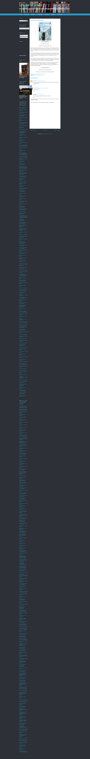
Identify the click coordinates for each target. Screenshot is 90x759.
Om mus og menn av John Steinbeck (22, 469)
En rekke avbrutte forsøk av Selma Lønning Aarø (23, 157)
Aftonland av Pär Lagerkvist (22, 541)
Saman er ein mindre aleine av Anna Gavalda (23, 740)
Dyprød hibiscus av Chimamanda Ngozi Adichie (22, 662)
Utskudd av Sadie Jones (23, 334)
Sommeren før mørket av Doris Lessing (23, 605)
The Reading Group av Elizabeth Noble (23, 298)
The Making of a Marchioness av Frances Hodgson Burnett (23, 442)
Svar (34, 84)
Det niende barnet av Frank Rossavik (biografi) (23, 751)
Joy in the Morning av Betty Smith (22, 396)
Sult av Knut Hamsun (22, 368)
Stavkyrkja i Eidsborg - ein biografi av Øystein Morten (23, 720)
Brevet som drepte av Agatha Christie (22, 678)
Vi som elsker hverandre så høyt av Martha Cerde (23, 145)
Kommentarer (22, 37)
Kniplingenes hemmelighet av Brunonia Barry (22, 220)
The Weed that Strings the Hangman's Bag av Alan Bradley (23, 560)
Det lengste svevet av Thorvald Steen (22, 488)
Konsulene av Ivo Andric (23, 324)
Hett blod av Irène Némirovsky (22, 186)
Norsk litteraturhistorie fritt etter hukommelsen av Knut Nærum (23, 326)
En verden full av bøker (30, 5)
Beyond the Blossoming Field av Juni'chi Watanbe (23, 226)
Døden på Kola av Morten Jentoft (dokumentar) (22, 607)
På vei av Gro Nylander (23, 690)
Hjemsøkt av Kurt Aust (23, 374)
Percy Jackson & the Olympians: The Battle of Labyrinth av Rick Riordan (23, 684)
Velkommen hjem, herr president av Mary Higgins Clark (23, 306)
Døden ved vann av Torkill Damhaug (22, 648)
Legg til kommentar (34, 99)
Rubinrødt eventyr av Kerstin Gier (22, 451)
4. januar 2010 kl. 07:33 (40, 94)
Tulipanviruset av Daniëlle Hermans (22, 480)
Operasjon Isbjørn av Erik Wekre (22, 430)
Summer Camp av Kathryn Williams (22, 207)
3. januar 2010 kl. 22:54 (41, 80)
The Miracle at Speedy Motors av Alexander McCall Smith (23, 173)
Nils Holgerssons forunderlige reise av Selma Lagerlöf (22, 242)
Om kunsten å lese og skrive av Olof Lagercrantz (23, 385)
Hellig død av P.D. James (23, 263)
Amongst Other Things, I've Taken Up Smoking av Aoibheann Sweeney (23, 216)
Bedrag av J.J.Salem (22, 181)
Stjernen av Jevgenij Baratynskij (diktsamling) (23, 639)
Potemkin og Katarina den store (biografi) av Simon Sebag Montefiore (23, 153)
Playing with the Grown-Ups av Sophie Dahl (23, 410)
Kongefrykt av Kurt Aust (23, 370)
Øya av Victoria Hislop (23, 338)
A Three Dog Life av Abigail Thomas (22, 191)
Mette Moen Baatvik (36, 88)
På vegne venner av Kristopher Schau (22, 680)
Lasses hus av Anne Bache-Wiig (22, 293)
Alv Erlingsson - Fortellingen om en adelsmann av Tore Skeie (23, 727)
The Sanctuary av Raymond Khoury (22, 330)
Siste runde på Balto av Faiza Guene (23, 523)
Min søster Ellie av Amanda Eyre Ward (22, 391)
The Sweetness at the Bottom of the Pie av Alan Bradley (23, 656)
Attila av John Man (22, 211)
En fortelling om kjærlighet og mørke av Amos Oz (23, 709)
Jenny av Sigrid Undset (23, 626)
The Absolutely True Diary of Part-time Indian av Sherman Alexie (23, 275)
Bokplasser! (53, 14)
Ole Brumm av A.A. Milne (23, 572)
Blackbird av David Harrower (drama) (22, 706)
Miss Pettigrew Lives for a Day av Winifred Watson (23, 735)
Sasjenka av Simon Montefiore (22, 548)
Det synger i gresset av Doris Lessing (23, 245)
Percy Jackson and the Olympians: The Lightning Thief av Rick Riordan (23, 713)
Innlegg (21, 35)
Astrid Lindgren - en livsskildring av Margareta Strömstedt (23, 563)
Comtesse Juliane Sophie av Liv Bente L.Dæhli (22, 619)
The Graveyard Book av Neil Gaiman (23, 113)
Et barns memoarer (22, 475)
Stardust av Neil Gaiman (23, 361)
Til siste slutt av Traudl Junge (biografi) (23, 584)
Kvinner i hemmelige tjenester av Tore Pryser (23, 312)
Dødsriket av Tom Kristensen (22, 140)
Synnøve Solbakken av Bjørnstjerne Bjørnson (23, 624)
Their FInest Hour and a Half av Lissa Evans (23, 634)
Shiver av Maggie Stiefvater (22, 509)
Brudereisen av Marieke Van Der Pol (23, 579)
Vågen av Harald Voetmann (22, 415)
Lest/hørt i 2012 (60, 14)
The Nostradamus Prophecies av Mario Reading (22, 717)
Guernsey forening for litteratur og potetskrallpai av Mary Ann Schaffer (23, 167)
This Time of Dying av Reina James (22, 382)
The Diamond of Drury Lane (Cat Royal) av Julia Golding (23, 515)
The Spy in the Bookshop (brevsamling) (23, 659)
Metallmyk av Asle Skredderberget (22, 521)
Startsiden (45, 130)
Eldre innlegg (57, 130)
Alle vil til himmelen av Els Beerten (23, 486)
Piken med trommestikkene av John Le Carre (23, 377)
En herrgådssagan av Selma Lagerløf (22, 724)
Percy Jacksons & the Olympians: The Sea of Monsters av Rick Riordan (23, 693)
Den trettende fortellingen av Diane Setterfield (23, 436)
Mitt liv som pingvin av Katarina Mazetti (23, 108)
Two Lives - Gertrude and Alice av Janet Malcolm (23, 322)
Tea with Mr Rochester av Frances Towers (23, 454)
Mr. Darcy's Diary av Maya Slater (22, 345)
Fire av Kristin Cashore (23, 129)
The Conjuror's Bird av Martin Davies (23, 303)
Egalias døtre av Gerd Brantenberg (23, 529)
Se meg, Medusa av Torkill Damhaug (22, 671)
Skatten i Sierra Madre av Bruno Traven (23, 586)
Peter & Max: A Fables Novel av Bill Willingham (23, 629)
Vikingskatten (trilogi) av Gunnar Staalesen (23, 650)
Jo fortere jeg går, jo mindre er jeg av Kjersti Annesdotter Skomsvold (23, 406)
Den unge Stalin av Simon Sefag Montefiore (23, 364)
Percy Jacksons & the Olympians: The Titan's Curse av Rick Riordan (23, 688)
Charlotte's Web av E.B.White (22, 179)
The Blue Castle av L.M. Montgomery (23, 201)
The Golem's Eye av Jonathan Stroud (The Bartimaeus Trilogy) (23, 567)
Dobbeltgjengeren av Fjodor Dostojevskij (22, 636)
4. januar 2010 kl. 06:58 (44, 88)
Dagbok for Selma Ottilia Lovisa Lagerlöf (23, 189)
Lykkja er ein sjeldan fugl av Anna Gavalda (23, 701)
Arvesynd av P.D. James (23, 347)
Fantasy (40, 75)
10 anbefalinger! (40, 14)
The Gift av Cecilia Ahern (23, 125)
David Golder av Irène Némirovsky (23, 170)
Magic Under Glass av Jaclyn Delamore (23, 551)
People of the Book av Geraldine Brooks (23, 281)
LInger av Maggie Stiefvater (22, 506)
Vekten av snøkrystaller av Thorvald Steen (23, 493)
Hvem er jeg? (26, 14)
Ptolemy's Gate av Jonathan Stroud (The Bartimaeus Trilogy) (23, 556)
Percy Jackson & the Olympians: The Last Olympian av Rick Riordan (22, 674)
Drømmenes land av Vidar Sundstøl (22, 393)
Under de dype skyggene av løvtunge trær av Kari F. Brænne (23, 438)
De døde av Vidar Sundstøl (22, 749)
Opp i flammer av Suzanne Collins (22, 599)
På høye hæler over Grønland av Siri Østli (22, 176)
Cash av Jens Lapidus (23, 699)
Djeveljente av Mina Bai (23, 234)
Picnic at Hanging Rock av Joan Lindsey (23, 248)
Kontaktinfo (33, 14)
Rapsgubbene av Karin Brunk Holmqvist (23, 570)
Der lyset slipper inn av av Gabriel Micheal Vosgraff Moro (23, 132)
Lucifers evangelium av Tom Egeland (23, 115)
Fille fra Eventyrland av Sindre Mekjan (23, 622)
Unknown (35, 80)
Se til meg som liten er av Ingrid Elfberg (23, 496)
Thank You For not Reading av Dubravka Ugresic (22, 745)
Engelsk (37, 75)
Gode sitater (47, 14)
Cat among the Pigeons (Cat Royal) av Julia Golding (23, 512)
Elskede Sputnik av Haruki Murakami (22, 498)
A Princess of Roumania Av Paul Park (23, 237)
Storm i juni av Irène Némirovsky (22, 196)
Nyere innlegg (33, 130)
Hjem (21, 14)
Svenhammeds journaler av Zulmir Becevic (23, 518)
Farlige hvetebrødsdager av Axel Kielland (23, 123)
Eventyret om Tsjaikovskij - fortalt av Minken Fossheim (23, 445)
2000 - (35, 75)
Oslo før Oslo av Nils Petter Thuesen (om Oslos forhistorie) (22, 531)
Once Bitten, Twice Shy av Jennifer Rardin (23, 209)
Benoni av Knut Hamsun (23, 379)
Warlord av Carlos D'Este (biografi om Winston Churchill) (23, 229)
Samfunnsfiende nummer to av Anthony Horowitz (23, 592)
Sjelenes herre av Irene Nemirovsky (23, 159)
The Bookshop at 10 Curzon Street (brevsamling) (22, 665)
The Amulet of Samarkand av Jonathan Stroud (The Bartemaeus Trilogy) (23, 575)
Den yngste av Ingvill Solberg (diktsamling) (22, 611)
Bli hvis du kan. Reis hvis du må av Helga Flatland (23, 730)
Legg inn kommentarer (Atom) (47, 133)
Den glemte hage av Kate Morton (22, 213)
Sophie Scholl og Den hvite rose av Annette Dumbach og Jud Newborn (22, 473)
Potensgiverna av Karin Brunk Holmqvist (23, 223)
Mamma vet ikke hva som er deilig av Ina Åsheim (22, 535)
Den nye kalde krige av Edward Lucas (23, 268)
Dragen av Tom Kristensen (21, 127)
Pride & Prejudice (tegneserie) (22, 164)
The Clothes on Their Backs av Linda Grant (22, 290)
